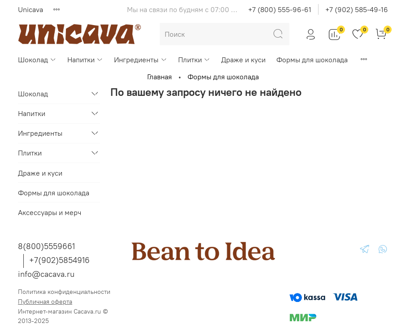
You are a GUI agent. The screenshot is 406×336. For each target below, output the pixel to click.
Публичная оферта (45, 301)
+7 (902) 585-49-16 (356, 9)
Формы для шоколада (312, 59)
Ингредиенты (140, 59)
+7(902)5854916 (59, 260)
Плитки (194, 59)
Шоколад (37, 59)
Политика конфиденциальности (64, 292)
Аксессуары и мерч (49, 212)
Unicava (30, 9)
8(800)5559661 (46, 246)
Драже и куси (243, 59)
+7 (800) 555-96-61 (279, 9)
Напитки (85, 59)
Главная (159, 76)
